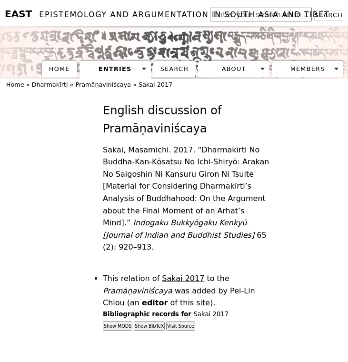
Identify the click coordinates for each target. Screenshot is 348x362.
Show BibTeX (149, 326)
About (234, 68)
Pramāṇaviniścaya (103, 84)
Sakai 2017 (155, 84)
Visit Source (180, 326)
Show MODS (117, 326)
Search (174, 68)
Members (307, 68)
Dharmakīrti (50, 84)
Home (59, 68)
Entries (115, 68)
